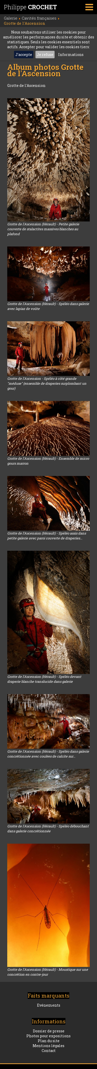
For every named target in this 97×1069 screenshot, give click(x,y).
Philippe (30, 7)
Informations (71, 54)
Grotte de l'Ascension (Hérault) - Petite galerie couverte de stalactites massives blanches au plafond (43, 229)
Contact (49, 1050)
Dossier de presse (48, 1031)
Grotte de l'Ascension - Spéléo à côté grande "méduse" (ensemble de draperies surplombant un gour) (46, 383)
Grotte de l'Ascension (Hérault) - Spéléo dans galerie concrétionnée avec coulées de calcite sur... (48, 754)
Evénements (48, 1005)
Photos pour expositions (48, 1035)
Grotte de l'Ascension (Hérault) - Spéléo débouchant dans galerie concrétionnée (48, 828)
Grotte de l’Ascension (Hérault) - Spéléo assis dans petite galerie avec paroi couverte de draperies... (46, 535)
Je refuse (45, 54)
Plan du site (48, 1040)
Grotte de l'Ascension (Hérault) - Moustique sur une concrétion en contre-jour (47, 972)
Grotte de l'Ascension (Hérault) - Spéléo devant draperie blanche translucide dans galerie (44, 679)
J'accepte (23, 54)
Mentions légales (48, 1045)
